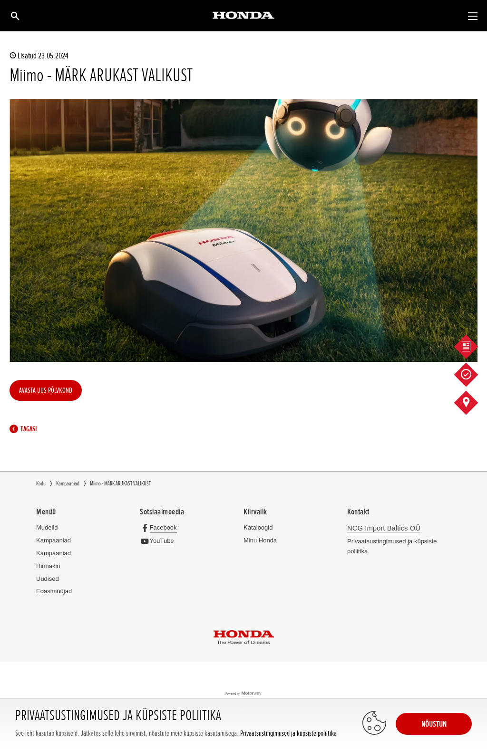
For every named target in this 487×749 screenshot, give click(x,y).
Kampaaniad (53, 540)
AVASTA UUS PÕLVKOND (45, 390)
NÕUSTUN (434, 724)
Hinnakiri (48, 565)
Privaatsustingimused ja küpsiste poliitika (288, 733)
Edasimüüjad (54, 591)
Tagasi (25, 429)
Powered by (243, 694)
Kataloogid (258, 527)
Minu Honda (260, 540)
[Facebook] (160, 527)
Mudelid (47, 527)
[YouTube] (159, 540)
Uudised (47, 578)
